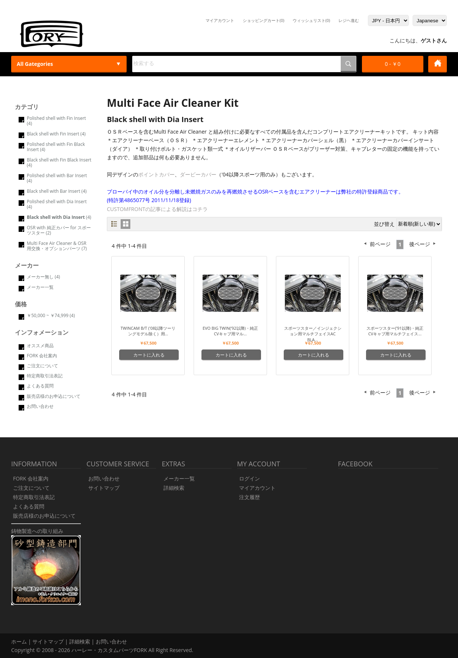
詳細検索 (173, 487)
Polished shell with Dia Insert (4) (57, 204)
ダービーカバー (198, 174)
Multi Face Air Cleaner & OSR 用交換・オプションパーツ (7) (57, 246)
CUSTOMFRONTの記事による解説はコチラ (157, 209)
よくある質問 (40, 386)
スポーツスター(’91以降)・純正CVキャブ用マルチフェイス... (394, 330)
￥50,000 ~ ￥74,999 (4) (51, 315)
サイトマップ (104, 487)
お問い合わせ (40, 406)
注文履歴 (249, 497)
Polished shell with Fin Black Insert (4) (56, 147)
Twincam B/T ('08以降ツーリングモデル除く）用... (148, 330)
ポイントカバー (156, 174)
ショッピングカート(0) (263, 20)
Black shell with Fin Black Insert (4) (59, 162)
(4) (59, 217)
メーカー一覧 (40, 287)
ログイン (249, 478)
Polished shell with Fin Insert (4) (56, 121)
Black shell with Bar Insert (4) (57, 191)
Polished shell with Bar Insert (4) (57, 178)
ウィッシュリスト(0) (311, 20)
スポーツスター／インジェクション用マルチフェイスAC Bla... (312, 333)
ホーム (19, 641)
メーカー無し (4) (43, 277)
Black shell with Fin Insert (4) (56, 134)
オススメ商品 (40, 345)
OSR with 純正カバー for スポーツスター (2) (59, 230)
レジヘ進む (348, 20)
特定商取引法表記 (45, 376)
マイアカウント (220, 20)
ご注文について (42, 365)
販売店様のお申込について (53, 396)
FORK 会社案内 (42, 355)
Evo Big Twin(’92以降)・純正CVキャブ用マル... (230, 330)
